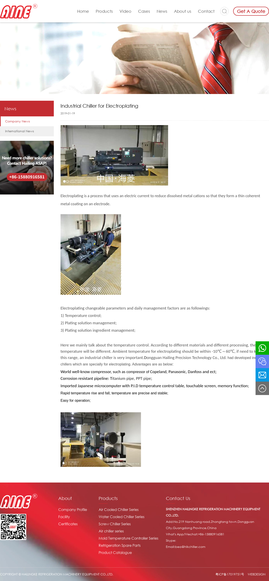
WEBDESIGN (256, 574)
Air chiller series (111, 531)
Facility (64, 517)
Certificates (68, 524)
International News (19, 131)
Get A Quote (251, 11)
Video (125, 11)
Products (104, 11)
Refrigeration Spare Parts (120, 545)
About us (182, 11)
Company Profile (72, 509)
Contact (206, 11)
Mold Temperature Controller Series (128, 538)
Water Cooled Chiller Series (121, 517)
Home (83, 11)
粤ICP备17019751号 (229, 574)
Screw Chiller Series (115, 524)
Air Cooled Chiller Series (119, 509)
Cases (144, 11)
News (162, 11)
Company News (17, 121)
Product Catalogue (115, 552)
